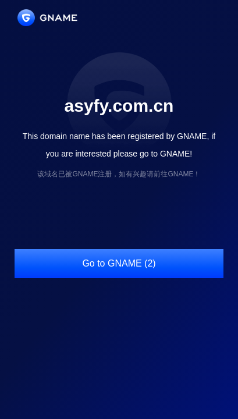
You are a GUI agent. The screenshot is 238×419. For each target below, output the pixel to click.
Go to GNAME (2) (118, 263)
